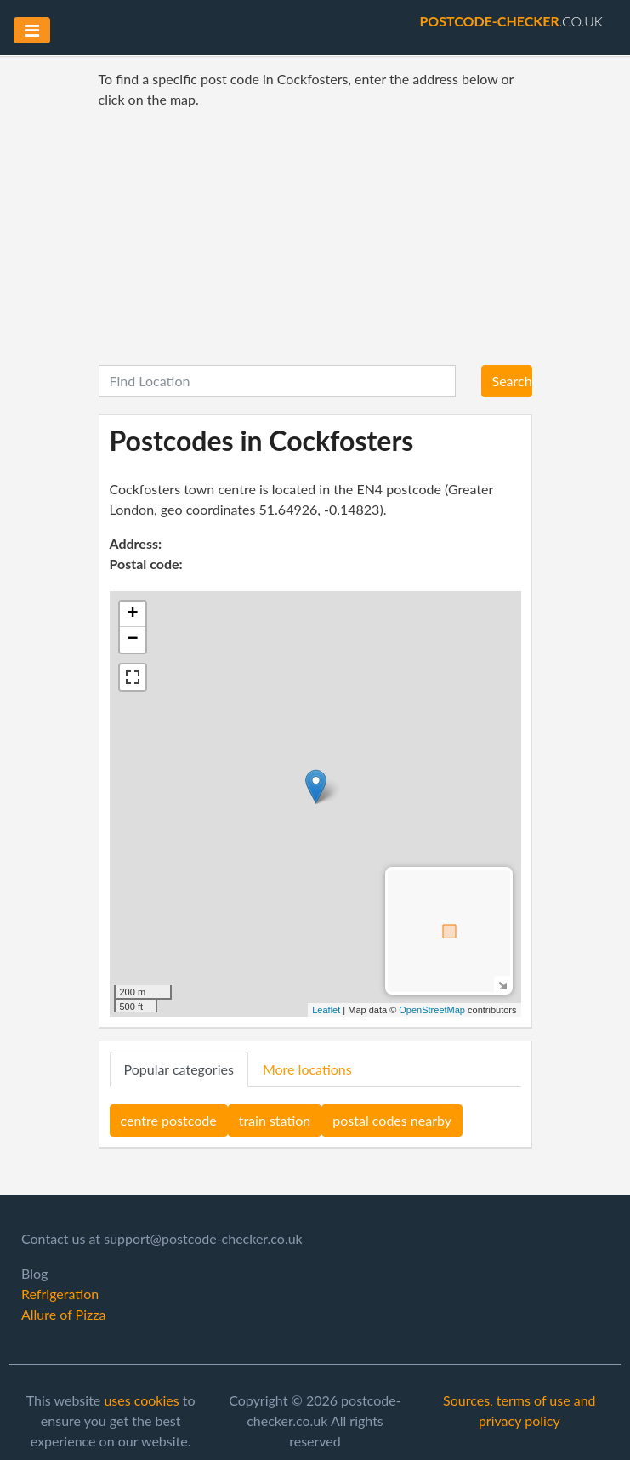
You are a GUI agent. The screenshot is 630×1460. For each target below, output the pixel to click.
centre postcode (169, 1120)
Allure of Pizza (63, 1314)
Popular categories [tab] (179, 1069)
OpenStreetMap (432, 1010)
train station (275, 1120)
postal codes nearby (391, 1120)
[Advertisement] (315, 237)
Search (512, 381)
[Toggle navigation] (32, 30)
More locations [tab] (307, 1069)
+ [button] (132, 614)
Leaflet (326, 1010)
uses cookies (141, 1400)
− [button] (132, 640)
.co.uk (511, 21)
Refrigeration (60, 1294)
